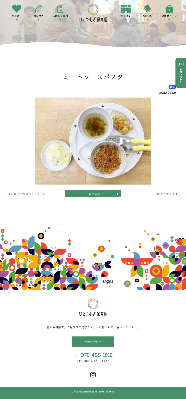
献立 (172, 86)
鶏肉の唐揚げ (167, 194)
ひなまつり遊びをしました (27, 194)
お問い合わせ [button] (93, 342)
